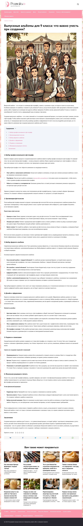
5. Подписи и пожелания (15, 143)
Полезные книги (39, 515)
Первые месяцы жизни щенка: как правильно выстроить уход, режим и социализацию (70, 495)
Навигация (13, 511)
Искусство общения (43, 511)
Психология (51, 12)
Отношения (18, 515)
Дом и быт (16, 12)
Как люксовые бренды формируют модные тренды (11, 466)
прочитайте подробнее (40, 178)
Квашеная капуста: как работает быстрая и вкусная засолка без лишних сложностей (11, 495)
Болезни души (7, 12)
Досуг (34, 12)
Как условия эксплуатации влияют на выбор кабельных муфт (31, 466)
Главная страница (8, 20)
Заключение (12, 148)
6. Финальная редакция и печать (18, 146)
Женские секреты (8, 16)
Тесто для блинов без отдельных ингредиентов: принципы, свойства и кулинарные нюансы (51, 467)
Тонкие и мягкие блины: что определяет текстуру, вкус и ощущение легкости (70, 467)
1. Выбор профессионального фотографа (20, 132)
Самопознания (21, 511)
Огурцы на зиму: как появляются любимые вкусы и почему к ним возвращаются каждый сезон (30, 496)
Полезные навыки (8, 515)
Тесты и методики (31, 511)
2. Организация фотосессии (16, 135)
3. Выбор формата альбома (16, 137)
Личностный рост (42, 12)
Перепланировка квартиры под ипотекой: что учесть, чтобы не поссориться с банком (50, 495)
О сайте (6, 511)
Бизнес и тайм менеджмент (63, 12)
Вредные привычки (28, 515)
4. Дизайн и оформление (16, 140)
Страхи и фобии (67, 511)
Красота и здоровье (26, 12)
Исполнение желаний (55, 511)
